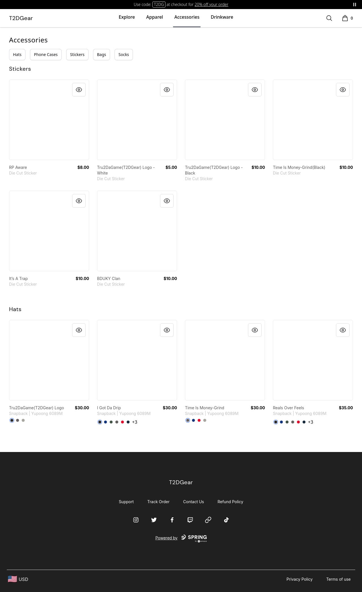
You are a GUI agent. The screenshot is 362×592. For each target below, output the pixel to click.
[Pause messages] (354, 4)
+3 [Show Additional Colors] (134, 422)
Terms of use (338, 579)
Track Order (158, 501)
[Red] (122, 422)
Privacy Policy (299, 579)
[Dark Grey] (17, 420)
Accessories (186, 17)
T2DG (159, 4)
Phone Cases (46, 54)
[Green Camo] (111, 422)
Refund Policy (230, 501)
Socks (123, 54)
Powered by (180, 539)
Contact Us (193, 501)
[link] (49, 120)
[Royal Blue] (105, 422)
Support (126, 501)
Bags (101, 54)
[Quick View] (79, 89)
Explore (127, 17)
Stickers (77, 54)
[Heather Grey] (23, 420)
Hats (17, 54)
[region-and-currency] (18, 579)
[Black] (12, 420)
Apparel (154, 17)
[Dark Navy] (128, 422)
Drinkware (222, 17)
